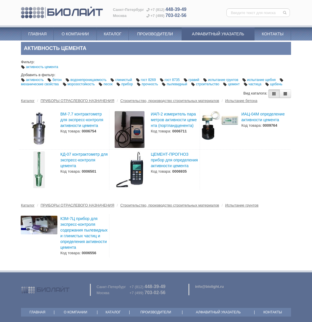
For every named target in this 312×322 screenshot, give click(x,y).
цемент (231, 84)
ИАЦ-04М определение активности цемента (263, 117)
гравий (192, 80)
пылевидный (175, 84)
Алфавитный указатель (218, 34)
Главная (37, 34)
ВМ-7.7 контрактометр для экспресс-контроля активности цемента (81, 120)
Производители (155, 34)
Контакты (273, 34)
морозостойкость (79, 84)
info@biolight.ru (209, 286)
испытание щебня (259, 80)
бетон (54, 80)
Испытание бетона (241, 101)
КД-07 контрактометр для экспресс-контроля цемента (84, 160)
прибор (125, 84)
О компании (75, 34)
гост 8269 (146, 80)
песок (106, 84)
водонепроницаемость (86, 80)
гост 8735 (170, 80)
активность (33, 80)
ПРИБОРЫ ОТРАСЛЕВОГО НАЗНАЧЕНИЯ (77, 101)
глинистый (121, 80)
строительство (205, 84)
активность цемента (39, 67)
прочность (148, 84)
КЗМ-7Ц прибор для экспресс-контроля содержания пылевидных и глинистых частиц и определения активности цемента (83, 233)
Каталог (113, 34)
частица (253, 84)
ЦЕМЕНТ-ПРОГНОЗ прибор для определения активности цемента (174, 160)
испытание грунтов (221, 80)
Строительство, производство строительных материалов (169, 101)
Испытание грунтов (242, 205)
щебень (273, 84)
